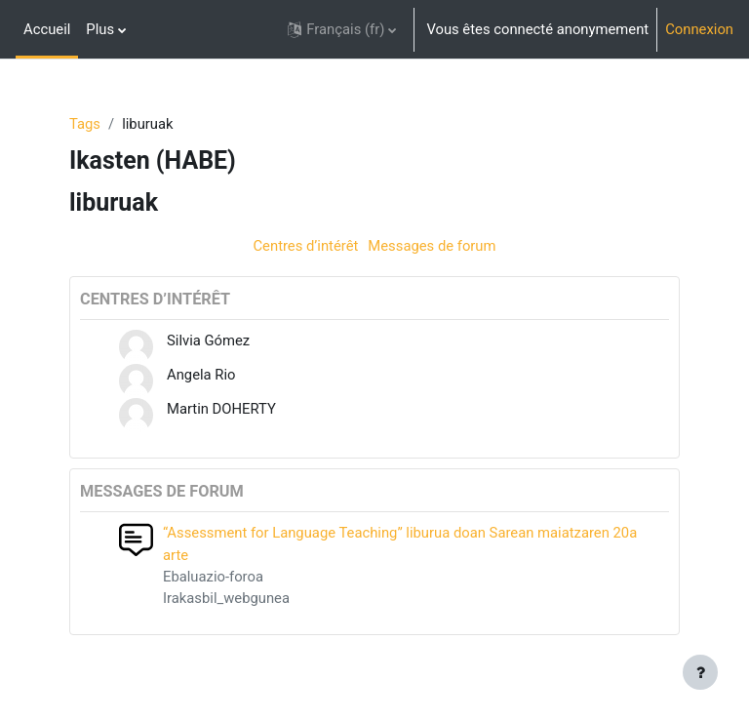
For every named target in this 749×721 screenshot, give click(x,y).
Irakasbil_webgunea (226, 598)
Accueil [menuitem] (46, 29)
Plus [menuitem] (100, 29)
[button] (342, 29)
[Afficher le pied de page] (700, 672)
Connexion (699, 29)
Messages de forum (431, 246)
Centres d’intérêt (305, 246)
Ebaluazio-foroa (213, 576)
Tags (84, 124)
